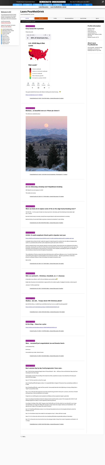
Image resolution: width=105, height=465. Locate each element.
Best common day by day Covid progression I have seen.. (44, 368)
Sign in (87, 4)
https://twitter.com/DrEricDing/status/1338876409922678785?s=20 (41, 327)
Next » (24, 436)
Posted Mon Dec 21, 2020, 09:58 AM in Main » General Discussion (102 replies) (47, 311)
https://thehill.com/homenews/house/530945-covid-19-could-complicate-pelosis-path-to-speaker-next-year (50, 238)
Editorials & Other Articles (8, 30)
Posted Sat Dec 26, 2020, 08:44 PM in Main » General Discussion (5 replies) (46, 222)
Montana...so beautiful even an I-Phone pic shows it (42, 110)
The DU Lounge (5, 33)
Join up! (77, 4)
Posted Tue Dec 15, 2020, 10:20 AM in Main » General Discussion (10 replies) (47, 355)
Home (17, 4)
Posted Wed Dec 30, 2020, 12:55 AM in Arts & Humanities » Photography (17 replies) (48, 174)
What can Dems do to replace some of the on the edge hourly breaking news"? (51, 209)
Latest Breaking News (7, 29)
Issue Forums (5, 36)
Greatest (37, 4)
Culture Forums (5, 37)
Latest (27, 4)
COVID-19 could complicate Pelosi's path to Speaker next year (46, 235)
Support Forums (6, 42)
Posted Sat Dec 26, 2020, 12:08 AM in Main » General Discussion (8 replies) (46, 288)
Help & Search (5, 43)
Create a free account (6, 22)
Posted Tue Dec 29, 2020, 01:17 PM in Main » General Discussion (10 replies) (47, 196)
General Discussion (6, 32)
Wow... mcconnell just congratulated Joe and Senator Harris (45, 343)
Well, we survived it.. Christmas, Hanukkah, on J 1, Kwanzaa (45, 276)
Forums (57, 4)
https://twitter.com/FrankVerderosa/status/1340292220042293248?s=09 (42, 306)
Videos (47, 4)
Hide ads (67, 4)
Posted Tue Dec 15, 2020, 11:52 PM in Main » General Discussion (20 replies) (47, 331)
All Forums (4, 35)
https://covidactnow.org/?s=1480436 (34, 94)
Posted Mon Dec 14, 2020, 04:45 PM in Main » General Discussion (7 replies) (47, 424)
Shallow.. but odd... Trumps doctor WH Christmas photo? (44, 301)
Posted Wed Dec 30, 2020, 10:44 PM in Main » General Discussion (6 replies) (46, 98)
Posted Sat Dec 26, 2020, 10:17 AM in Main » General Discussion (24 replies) (47, 263)
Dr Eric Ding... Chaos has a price (36, 324)
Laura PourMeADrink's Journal (58, 7)
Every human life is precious (35, 28)
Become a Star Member (6, 26)
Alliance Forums (6, 39)
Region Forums (5, 40)
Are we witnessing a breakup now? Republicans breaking (44, 187)
